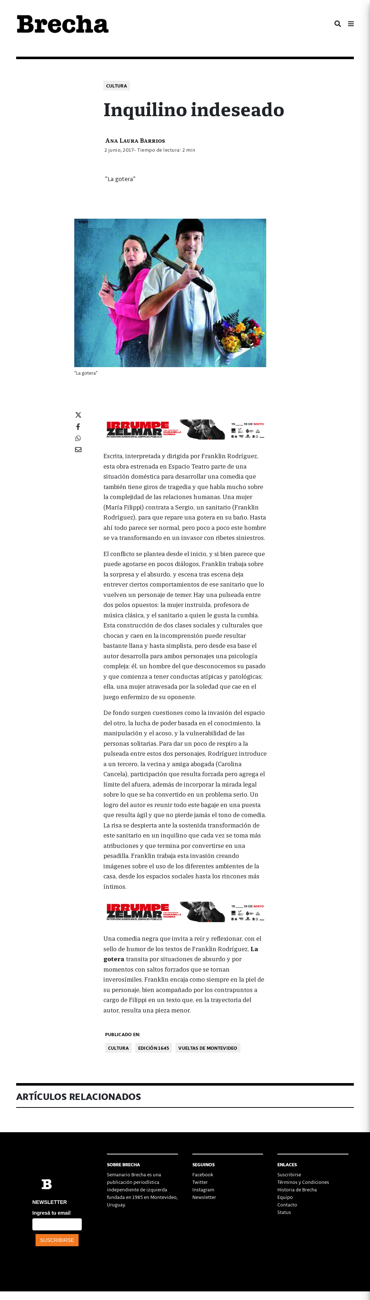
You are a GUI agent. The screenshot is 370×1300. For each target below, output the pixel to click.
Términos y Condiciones (303, 1181)
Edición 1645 (153, 1047)
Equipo (285, 1197)
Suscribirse (289, 1174)
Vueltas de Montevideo (207, 1047)
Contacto (287, 1204)
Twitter (200, 1181)
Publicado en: (122, 1034)
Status (284, 1212)
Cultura (116, 85)
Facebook (202, 1174)
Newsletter (204, 1197)
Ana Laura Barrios (135, 140)
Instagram (203, 1189)
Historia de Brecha (297, 1189)
